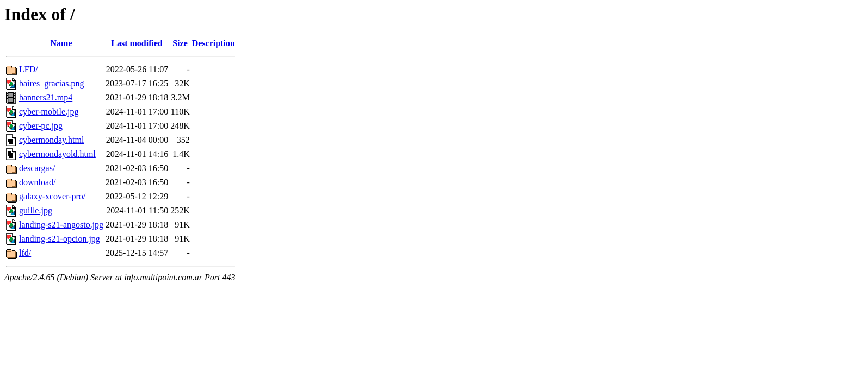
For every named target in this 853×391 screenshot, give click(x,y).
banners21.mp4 (45, 97)
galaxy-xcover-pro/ (52, 196)
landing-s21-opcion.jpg (59, 238)
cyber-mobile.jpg (48, 111)
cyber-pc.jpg (41, 125)
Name (61, 43)
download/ (37, 182)
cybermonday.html (51, 139)
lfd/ (25, 252)
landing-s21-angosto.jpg (61, 224)
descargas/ (37, 168)
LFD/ (28, 69)
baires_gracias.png (51, 83)
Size (180, 43)
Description (213, 43)
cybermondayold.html (57, 154)
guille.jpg (35, 210)
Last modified (137, 43)
